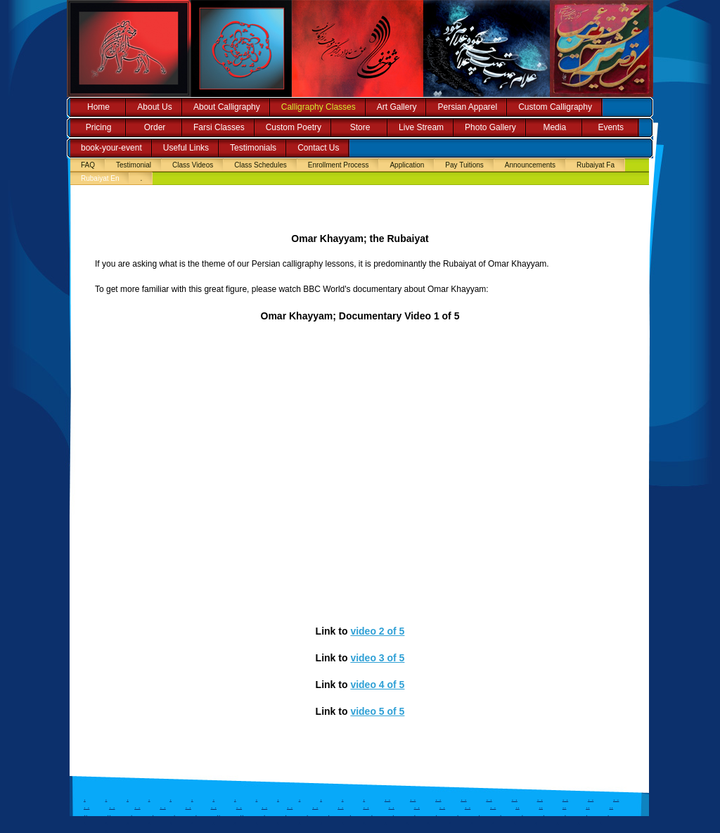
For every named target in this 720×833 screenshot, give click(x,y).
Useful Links (186, 148)
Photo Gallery (490, 127)
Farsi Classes (219, 127)
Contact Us (318, 148)
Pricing (99, 127)
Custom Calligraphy (555, 107)
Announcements (530, 165)
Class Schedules (260, 165)
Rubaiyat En (100, 178)
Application (407, 165)
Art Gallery (397, 107)
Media (554, 127)
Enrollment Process (338, 165)
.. (517, 806)
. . (387, 798)
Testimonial (133, 165)
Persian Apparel (467, 107)
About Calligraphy (226, 107)
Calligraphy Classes (318, 107)
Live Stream (421, 127)
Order (155, 127)
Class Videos (192, 165)
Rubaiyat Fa (596, 165)
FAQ (88, 165)
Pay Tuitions (464, 165)
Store (360, 127)
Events (611, 127)
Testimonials (253, 148)
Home (98, 107)
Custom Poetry (293, 127)
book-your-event (111, 148)
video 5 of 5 (377, 711)
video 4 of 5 (377, 684)
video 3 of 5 (377, 657)
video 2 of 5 (377, 631)
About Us (154, 107)
